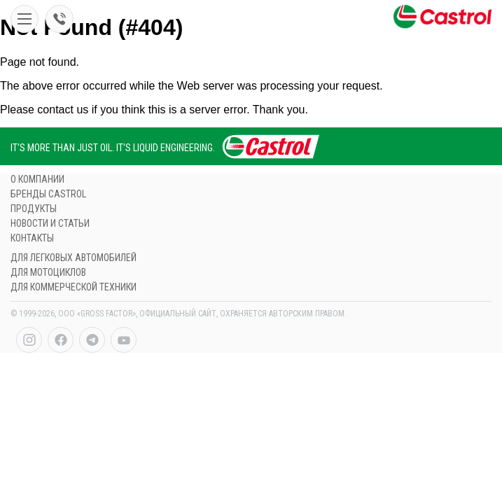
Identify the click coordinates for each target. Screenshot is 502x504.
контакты (32, 238)
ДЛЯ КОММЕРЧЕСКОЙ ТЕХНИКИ (74, 287)
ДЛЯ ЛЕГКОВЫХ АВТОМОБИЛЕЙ (74, 257)
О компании (37, 179)
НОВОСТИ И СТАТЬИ (50, 223)
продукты (34, 208)
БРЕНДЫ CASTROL (48, 194)
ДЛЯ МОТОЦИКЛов (48, 272)
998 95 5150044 (59, 19)
